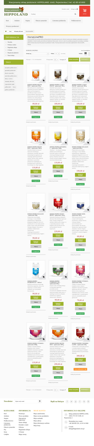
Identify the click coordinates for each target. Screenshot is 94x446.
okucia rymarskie (9, 73)
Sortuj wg (28, 53)
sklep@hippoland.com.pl (76, 429)
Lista (89, 53)
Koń (7, 21)
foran (14, 87)
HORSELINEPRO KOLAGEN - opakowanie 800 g (80, 147)
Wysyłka (10, 42)
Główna (21, 427)
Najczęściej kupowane (22, 419)
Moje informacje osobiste (41, 423)
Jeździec (17, 21)
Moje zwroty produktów (41, 416)
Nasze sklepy (11, 55)
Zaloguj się (74, 9)
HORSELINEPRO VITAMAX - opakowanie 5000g (36, 344)
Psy (5, 429)
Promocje (22, 413)
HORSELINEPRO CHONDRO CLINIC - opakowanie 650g (80, 344)
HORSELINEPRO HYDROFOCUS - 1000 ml (35, 282)
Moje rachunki (38, 418)
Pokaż (52, 53)
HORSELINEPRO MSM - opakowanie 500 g (79, 214)
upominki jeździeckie (10, 70)
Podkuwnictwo (76, 21)
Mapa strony (23, 434)
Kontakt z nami (65, 9)
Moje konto (39, 411)
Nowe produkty (23, 416)
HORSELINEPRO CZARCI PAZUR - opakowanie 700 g (57, 85)
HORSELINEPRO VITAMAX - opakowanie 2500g (80, 282)
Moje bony (37, 425)
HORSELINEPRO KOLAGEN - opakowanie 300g (36, 214)
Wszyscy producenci (12, 26)
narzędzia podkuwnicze (11, 67)
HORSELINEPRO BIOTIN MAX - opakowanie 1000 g (35, 147)
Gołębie (6, 434)
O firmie (10, 50)
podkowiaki (8, 87)
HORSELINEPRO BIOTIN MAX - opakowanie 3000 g (57, 344)
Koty (5, 432)
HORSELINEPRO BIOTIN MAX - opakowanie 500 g (35, 85)
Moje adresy (37, 421)
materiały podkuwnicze (11, 76)
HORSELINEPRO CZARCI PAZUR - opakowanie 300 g (79, 85)
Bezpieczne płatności (13, 52)
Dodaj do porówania (31, 122)
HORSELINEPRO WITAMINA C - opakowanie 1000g (58, 147)
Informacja (12, 37)
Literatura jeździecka (59, 21)
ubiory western (8, 78)
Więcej (29, 44)
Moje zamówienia (39, 413)
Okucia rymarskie (41, 21)
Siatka (85, 53)
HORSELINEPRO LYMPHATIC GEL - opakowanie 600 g (55, 282)
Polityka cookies (12, 44)
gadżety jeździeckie (10, 89)
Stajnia (28, 21)
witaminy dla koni (9, 81)
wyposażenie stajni (9, 84)
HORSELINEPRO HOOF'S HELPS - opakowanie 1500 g (57, 214)
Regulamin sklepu (12, 47)
